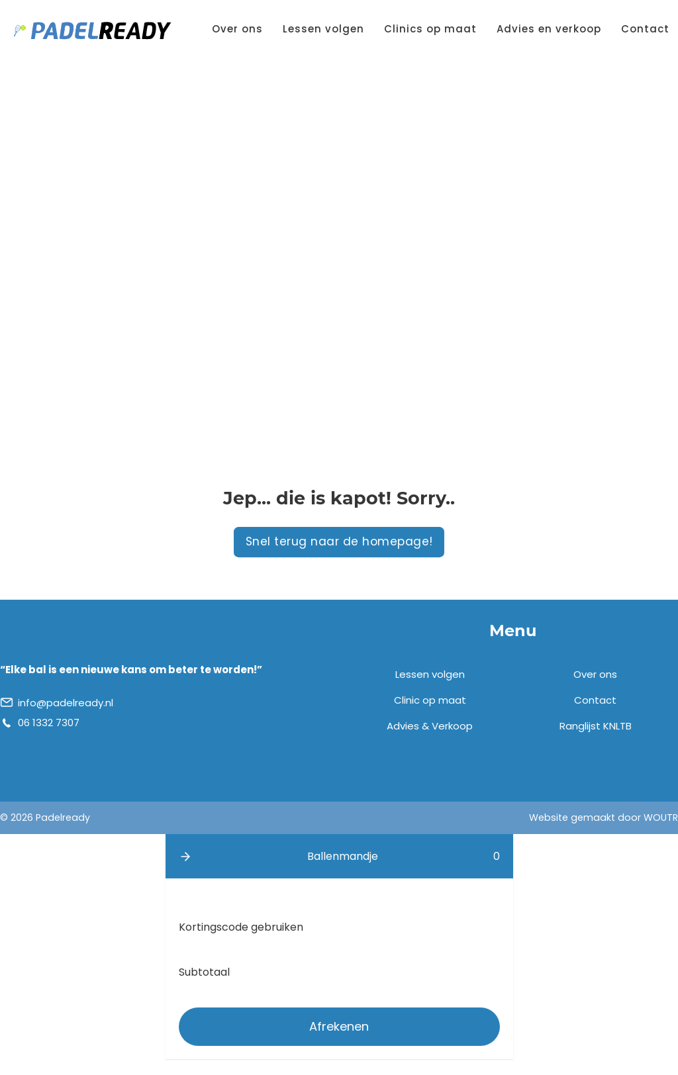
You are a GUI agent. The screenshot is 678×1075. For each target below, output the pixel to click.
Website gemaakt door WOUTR (603, 817)
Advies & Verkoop (430, 726)
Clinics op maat (430, 29)
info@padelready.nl (65, 703)
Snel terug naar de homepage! (339, 541)
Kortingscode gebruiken (241, 927)
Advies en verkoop (549, 29)
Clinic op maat (430, 700)
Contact (645, 29)
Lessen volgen (323, 29)
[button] (185, 856)
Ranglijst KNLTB (595, 726)
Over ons (237, 29)
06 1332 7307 (48, 722)
